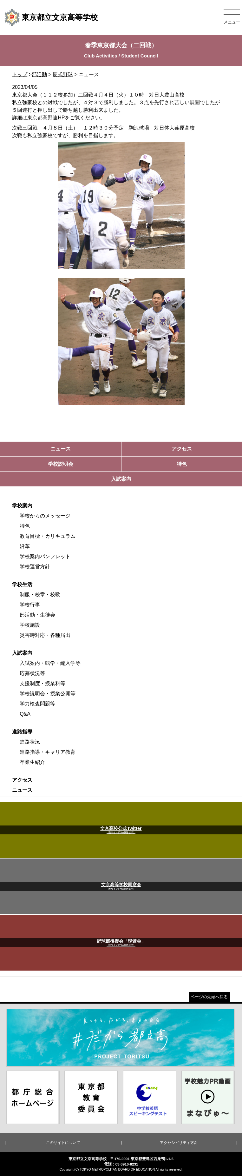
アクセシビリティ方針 (179, 1142)
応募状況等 (32, 673)
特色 (25, 526)
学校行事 (30, 604)
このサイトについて (63, 1142)
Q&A (25, 714)
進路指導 (22, 731)
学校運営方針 (35, 566)
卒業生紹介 (32, 762)
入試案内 (22, 653)
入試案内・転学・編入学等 (50, 663)
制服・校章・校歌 (40, 594)
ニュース (22, 790)
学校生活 (22, 584)
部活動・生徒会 (37, 615)
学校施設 (30, 625)
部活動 (39, 74)
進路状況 (30, 742)
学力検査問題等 (37, 703)
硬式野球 (63, 74)
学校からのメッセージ (45, 515)
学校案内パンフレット (45, 556)
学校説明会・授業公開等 (47, 693)
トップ (19, 74)
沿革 (25, 546)
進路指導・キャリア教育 (47, 752)
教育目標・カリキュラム (47, 536)
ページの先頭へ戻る (209, 996)
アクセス (22, 780)
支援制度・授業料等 (42, 683)
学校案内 (22, 505)
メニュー (232, 22)
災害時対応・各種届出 (45, 635)
